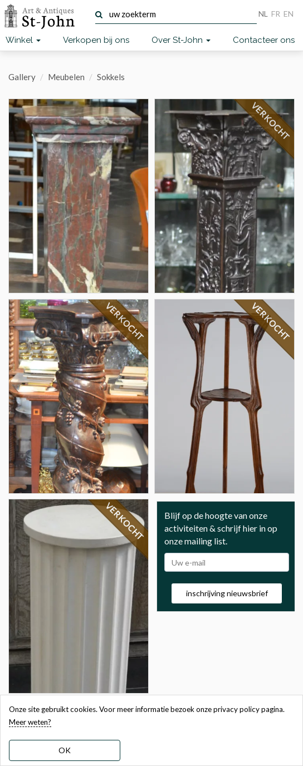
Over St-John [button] (181, 40)
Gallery (22, 77)
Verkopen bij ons (96, 40)
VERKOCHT (125, 322)
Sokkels (111, 77)
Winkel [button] (23, 40)
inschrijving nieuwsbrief (227, 593)
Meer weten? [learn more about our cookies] (30, 722)
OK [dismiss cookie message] (64, 750)
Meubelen (66, 77)
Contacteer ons (264, 40)
